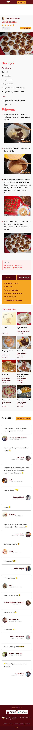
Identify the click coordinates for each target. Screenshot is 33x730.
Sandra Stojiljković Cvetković (14, 602)
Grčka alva (9, 371)
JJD (10, 480)
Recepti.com (3, 718)
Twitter (10, 723)
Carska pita (8, 286)
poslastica (18, 268)
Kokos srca (9, 396)
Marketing (8, 719)
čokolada (10, 265)
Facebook (5, 723)
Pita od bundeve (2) (24, 396)
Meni (16, 728)
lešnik (8, 268)
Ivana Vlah (20, 457)
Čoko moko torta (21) (11, 283)
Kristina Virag (19, 568)
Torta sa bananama (11, 290)
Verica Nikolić (14, 619)
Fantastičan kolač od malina (24, 371)
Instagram (21, 723)
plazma (20, 265)
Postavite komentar (23, 418)
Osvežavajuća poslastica (13, 300)
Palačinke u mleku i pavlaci (13, 293)
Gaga (11, 551)
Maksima (12, 514)
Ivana (11, 585)
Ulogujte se (21, 2)
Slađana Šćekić (18, 497)
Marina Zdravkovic (15, 653)
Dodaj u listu (26, 28)
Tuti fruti (9, 323)
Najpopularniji (24, 277)
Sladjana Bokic (15, 18)
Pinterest (28, 723)
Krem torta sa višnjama (24, 323)
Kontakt (14, 719)
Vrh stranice (16, 708)
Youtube (16, 723)
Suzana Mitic (19, 673)
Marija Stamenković (17, 636)
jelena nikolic (19, 534)
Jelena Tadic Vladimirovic (18, 438)
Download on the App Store (11, 712)
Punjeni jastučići (9, 347)
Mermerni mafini (10, 297)
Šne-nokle (24, 347)
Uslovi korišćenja (25, 717)
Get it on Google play (22, 712)
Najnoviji (9, 277)
